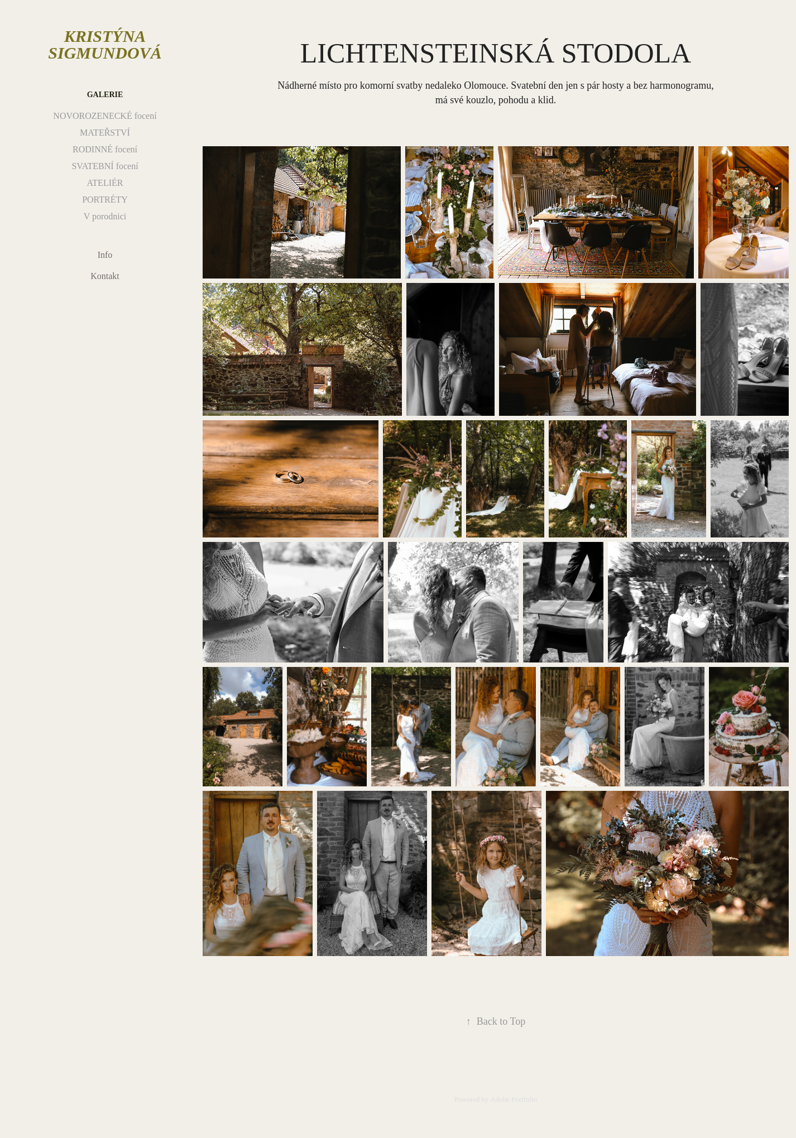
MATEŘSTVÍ (105, 132)
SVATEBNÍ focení (104, 166)
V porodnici (105, 216)
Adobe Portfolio (513, 1099)
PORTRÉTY (105, 199)
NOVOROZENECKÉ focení (104, 116)
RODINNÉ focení (105, 149)
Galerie (105, 94)
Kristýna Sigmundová (104, 44)
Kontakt (104, 276)
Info (105, 255)
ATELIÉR (105, 183)
